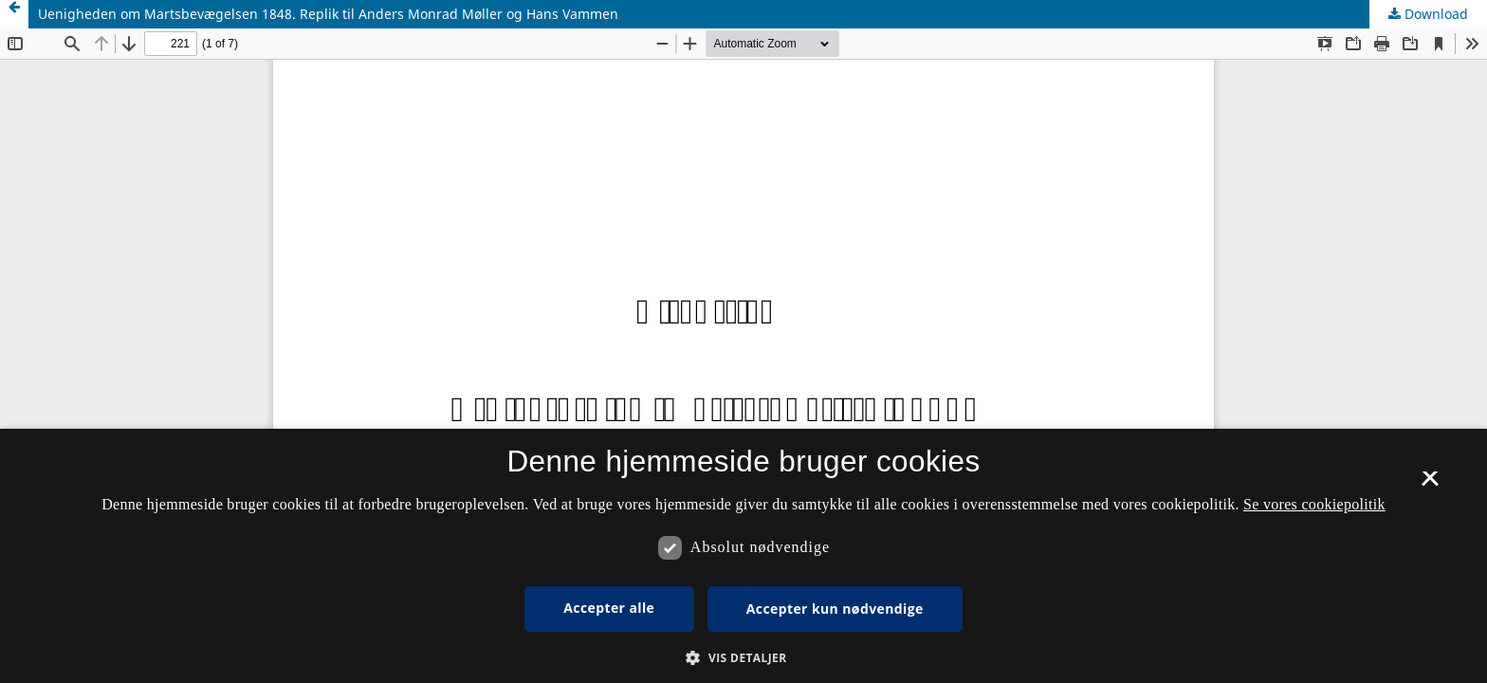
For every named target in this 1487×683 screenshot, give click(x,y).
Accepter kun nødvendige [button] (835, 609)
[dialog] (743, 556)
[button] (743, 658)
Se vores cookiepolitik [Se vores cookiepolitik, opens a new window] (1314, 504)
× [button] (1430, 484)
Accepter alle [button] (608, 608)
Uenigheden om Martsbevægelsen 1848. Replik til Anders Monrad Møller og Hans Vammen (328, 14)
